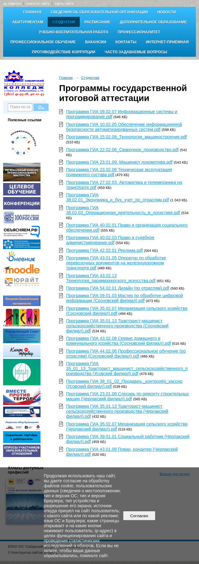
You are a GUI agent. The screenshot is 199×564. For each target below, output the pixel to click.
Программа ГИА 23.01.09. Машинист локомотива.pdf (119, 162)
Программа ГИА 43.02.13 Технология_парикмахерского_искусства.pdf (110, 278)
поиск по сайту (38, 3)
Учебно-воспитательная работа (73, 32)
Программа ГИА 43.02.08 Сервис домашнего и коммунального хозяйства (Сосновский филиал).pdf (118, 341)
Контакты (126, 42)
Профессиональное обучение (43, 42)
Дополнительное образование (153, 22)
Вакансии (95, 42)
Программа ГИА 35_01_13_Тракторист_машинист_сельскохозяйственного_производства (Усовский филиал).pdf (126, 368)
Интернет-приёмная (167, 42)
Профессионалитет (139, 32)
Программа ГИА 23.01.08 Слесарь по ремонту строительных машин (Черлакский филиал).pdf (127, 396)
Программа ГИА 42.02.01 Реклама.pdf (104, 250)
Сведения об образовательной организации (99, 12)
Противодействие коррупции (63, 52)
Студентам (63, 22)
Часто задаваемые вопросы (136, 52)
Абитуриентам (27, 22)
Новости (166, 12)
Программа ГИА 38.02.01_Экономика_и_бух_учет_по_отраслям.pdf (117, 197)
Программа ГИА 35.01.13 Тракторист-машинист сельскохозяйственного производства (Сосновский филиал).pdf (117, 325)
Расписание (97, 22)
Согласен (139, 515)
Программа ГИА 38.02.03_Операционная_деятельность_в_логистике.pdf (123, 210)
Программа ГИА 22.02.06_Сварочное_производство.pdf (122, 149)
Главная (32, 12)
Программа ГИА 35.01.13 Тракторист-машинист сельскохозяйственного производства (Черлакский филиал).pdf (117, 411)
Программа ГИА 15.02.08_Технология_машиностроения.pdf (126, 136)
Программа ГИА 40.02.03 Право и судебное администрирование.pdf (110, 240)
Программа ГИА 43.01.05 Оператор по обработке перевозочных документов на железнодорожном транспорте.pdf (116, 262)
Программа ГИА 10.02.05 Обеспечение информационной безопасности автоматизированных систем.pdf (124, 127)
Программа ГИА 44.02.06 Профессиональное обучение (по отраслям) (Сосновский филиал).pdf (126, 354)
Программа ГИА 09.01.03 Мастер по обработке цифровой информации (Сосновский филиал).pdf (124, 298)
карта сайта (64, 3)
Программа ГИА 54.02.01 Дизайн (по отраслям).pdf (117, 288)
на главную (12, 3)
